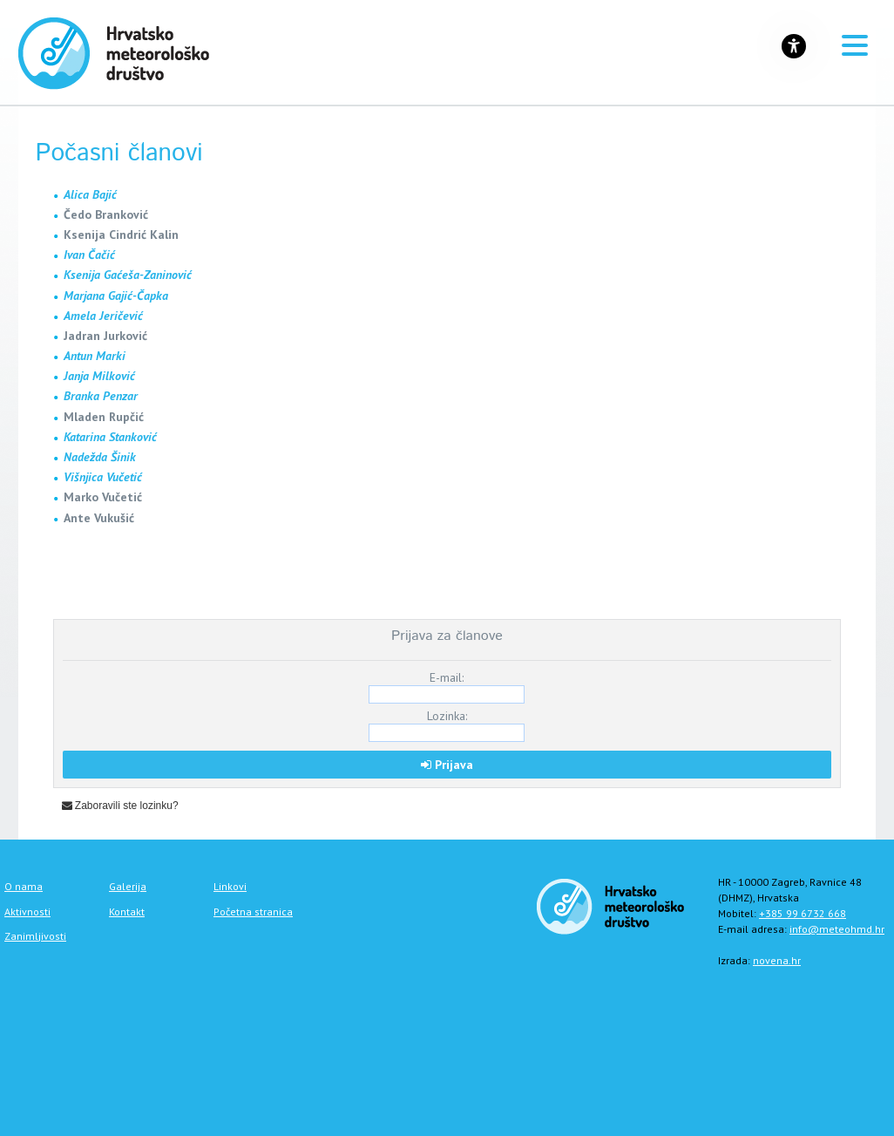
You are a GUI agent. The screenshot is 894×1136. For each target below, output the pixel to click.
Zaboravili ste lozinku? (120, 805)
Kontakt (127, 911)
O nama (23, 886)
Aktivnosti (27, 911)
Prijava (447, 764)
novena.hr (777, 960)
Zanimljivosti (35, 935)
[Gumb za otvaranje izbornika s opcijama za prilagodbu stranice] (794, 46)
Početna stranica (253, 911)
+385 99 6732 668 (802, 913)
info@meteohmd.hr (836, 928)
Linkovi (230, 886)
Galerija (127, 886)
